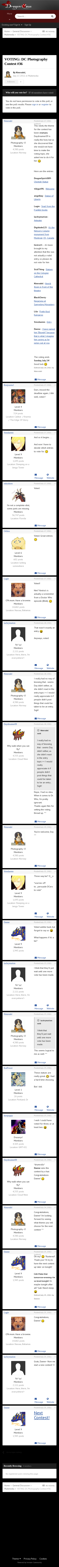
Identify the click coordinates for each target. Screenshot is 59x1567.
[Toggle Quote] (38, 730)
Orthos (7, 531)
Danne (7, 922)
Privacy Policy (30, 1558)
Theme (16, 1558)
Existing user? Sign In (12, 24)
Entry (49, 322)
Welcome (50, 188)
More (9, 16)
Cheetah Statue (41, 181)
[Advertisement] (29, 46)
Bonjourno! (9, 385)
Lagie (6, 579)
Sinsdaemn (8, 433)
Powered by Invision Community (29, 1562)
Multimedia (33, 75)
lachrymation (9, 623)
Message (40, 379)
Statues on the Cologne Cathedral (43, 273)
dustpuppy (8, 1115)
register (45, 104)
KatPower (8, 1068)
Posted (42, 121)
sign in (35, 104)
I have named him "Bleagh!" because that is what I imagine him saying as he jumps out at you (44, 336)
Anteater (38, 220)
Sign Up (28, 24)
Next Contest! (42, 1415)
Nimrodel (20, 72)
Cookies (43, 1558)
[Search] (24, 16)
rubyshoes (8, 483)
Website (50, 476)
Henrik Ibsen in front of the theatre (43, 287)
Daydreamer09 (10, 724)
